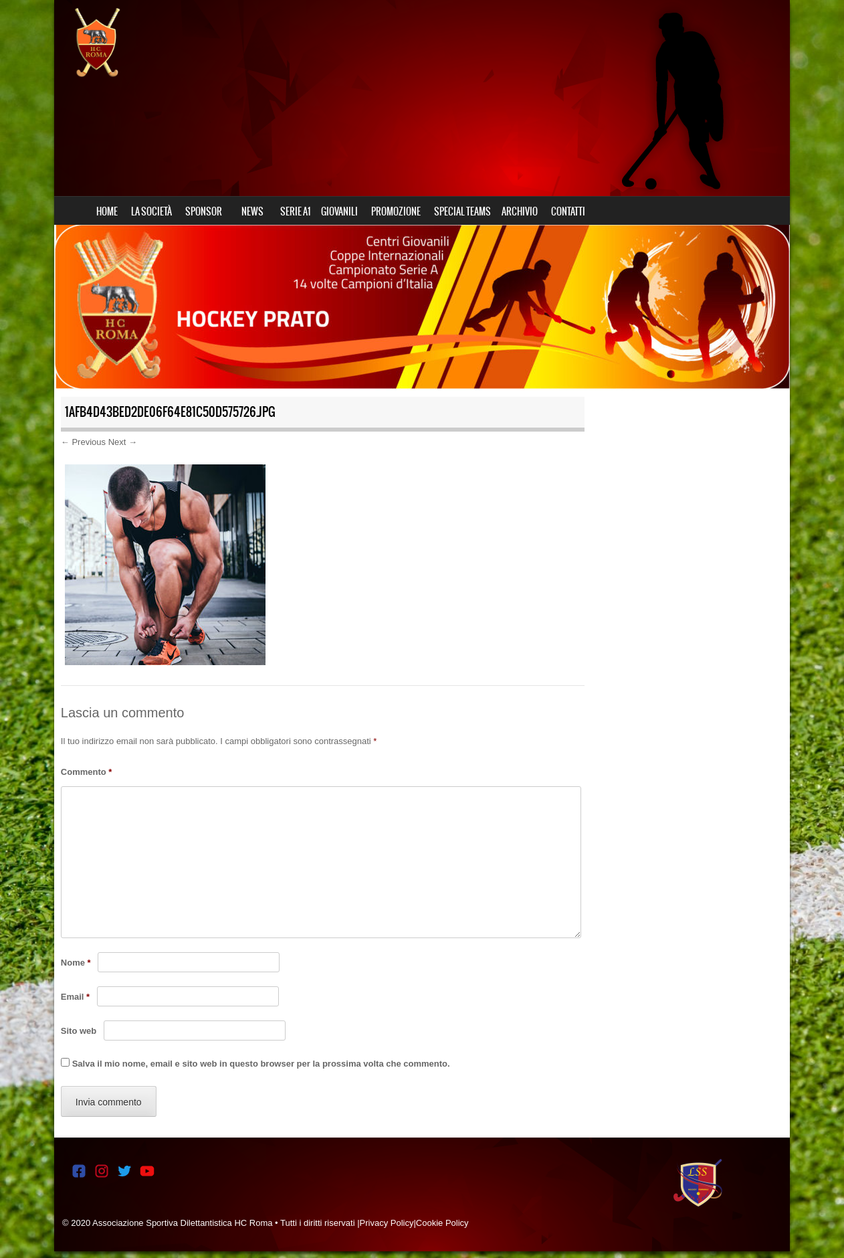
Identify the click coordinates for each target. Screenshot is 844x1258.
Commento (86, 772)
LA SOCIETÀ (151, 211)
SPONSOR (203, 211)
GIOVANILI (339, 211)
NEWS (252, 211)
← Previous (83, 442)
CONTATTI (568, 211)
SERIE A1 (295, 211)
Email (75, 997)
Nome (76, 963)
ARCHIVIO (520, 211)
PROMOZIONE (396, 211)
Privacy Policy (387, 1223)
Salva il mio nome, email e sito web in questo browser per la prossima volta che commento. (261, 1064)
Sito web (78, 1031)
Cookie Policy (442, 1223)
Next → (122, 442)
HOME (107, 211)
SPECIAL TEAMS (462, 211)
